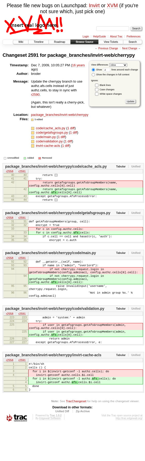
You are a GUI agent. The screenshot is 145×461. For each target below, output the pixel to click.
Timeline (38, 42)
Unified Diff (62, 446)
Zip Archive (83, 446)
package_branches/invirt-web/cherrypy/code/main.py (50, 265)
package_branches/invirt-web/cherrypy (91, 55)
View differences (99, 64)
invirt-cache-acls (48, 146)
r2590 (35, 94)
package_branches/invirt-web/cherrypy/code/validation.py (54, 330)
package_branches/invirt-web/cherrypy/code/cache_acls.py (56, 166)
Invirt (94, 5)
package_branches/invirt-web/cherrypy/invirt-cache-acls (53, 384)
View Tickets (111, 42)
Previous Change (108, 48)
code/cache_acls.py (51, 128)
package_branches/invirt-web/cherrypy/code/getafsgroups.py (57, 220)
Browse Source (84, 42)
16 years (78, 65)
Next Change (129, 48)
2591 (33, 55)
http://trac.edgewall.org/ (129, 453)
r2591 (21, 171)
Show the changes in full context (111, 74)
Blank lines (105, 85)
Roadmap (59, 42)
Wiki (20, 42)
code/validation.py (50, 141)
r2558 (9, 171)
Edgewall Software (50, 453)
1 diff (71, 128)
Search (133, 42)
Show (97, 69)
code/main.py (46, 137)
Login (86, 36)
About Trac (116, 36)
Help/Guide (99, 36)
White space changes (111, 94)
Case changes (107, 89)
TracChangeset (76, 436)
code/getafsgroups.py (52, 132)
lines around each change (120, 69)
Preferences (134, 36)
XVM (112, 5)
